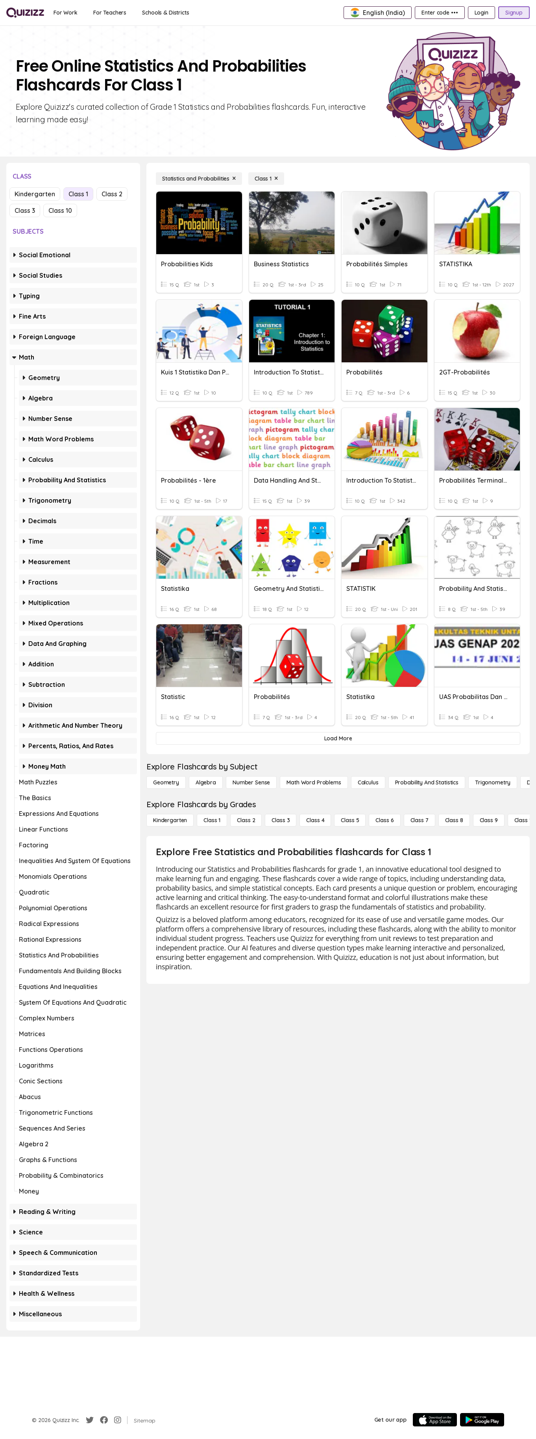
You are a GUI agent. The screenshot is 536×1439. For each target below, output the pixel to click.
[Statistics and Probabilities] (199, 178)
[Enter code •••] (439, 12)
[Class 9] (489, 820)
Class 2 (112, 194)
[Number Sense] (251, 782)
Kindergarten (35, 194)
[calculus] (368, 782)
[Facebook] (104, 1420)
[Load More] (338, 738)
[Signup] (514, 12)
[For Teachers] (110, 12)
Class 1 (78, 194)
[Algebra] (206, 782)
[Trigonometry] (492, 782)
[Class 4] (315, 820)
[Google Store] (482, 1419)
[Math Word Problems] (313, 782)
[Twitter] (90, 1420)
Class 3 (25, 210)
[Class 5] (350, 820)
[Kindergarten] (170, 820)
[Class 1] (266, 178)
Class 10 (60, 210)
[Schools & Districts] (165, 12)
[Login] (481, 12)
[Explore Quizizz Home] (25, 12)
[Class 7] (419, 820)
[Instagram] (117, 1420)
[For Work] (65, 12)
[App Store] (435, 1419)
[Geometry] (166, 782)
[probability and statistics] (426, 782)
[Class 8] (454, 820)
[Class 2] (246, 820)
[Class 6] (384, 820)
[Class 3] (280, 820)
